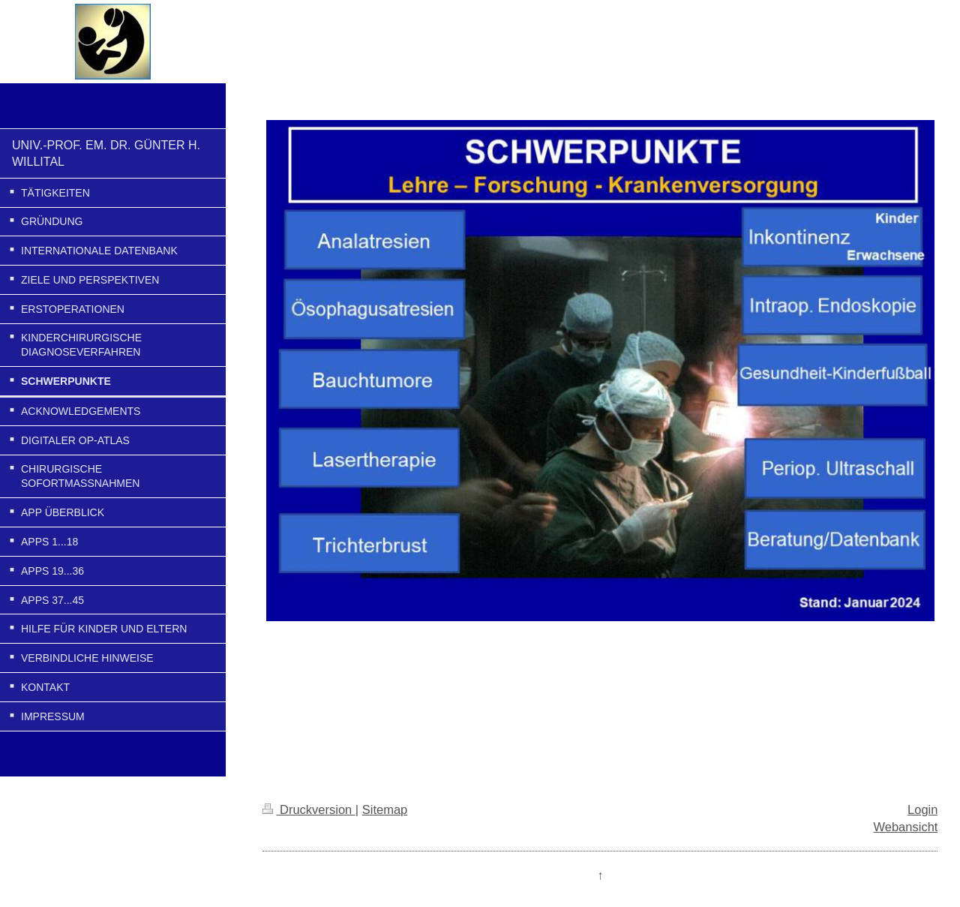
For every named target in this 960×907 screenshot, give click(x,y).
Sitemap (385, 809)
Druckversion (308, 809)
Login (923, 809)
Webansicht (905, 826)
